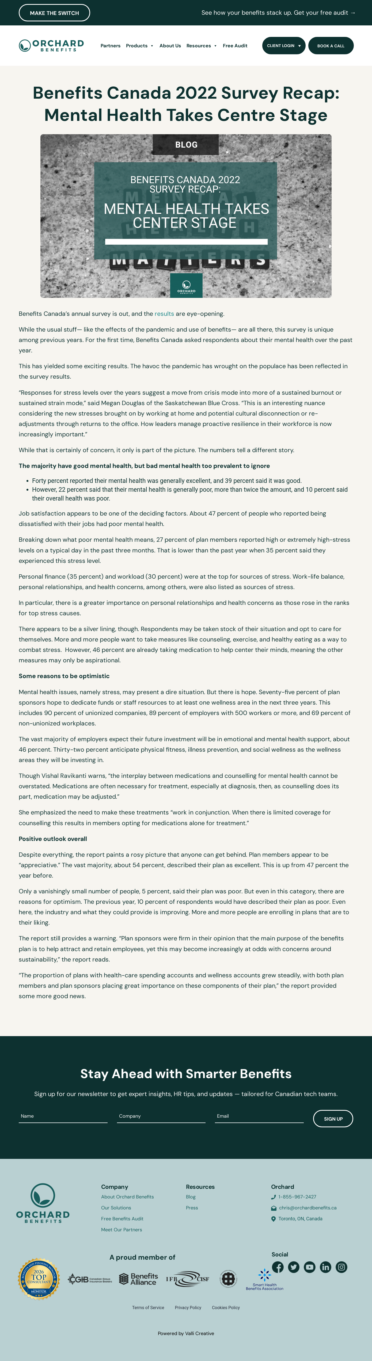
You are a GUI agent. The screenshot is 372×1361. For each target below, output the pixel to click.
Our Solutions (116, 1208)
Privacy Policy (188, 1307)
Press (192, 1208)
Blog (191, 1197)
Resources (202, 46)
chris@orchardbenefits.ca (308, 1208)
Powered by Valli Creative (186, 1333)
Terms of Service (148, 1307)
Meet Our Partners (121, 1230)
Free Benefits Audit (122, 1219)
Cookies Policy (226, 1307)
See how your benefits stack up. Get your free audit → (279, 13)
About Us (170, 46)
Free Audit (235, 46)
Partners (111, 46)
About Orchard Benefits (127, 1197)
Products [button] (140, 46)
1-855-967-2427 (297, 1197)
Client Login (284, 46)
